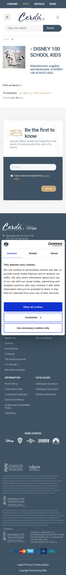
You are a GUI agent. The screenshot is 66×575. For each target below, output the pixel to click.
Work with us (11, 383)
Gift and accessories (15, 359)
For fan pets (12, 364)
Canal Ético (10, 413)
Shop (6, 39)
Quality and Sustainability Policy (17, 406)
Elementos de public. (15, 370)
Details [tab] (33, 253)
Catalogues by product (47, 389)
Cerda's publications (46, 394)
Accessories (11, 348)
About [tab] (54, 253)
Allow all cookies (33, 306)
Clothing (9, 343)
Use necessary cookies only (33, 327)
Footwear (10, 354)
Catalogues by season (47, 383)
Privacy (28, 564)
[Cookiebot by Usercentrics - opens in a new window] (48, 244)
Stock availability (44, 338)
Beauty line (10, 338)
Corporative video (14, 389)
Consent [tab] (12, 253)
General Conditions (14, 399)
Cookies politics (41, 564)
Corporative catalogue (16, 394)
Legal (20, 564)
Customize (33, 317)
